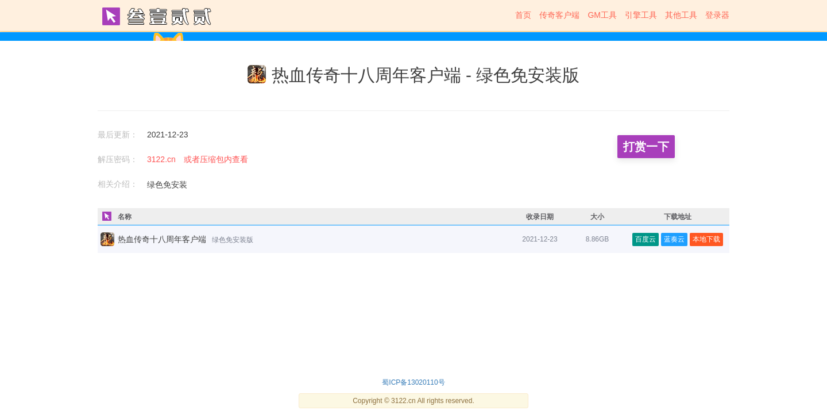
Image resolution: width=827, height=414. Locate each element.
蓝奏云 (674, 239)
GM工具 (602, 15)
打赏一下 (646, 146)
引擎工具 (641, 15)
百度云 (645, 239)
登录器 (717, 15)
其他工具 (681, 15)
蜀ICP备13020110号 (413, 382)
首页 (523, 15)
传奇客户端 (559, 15)
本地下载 (706, 239)
